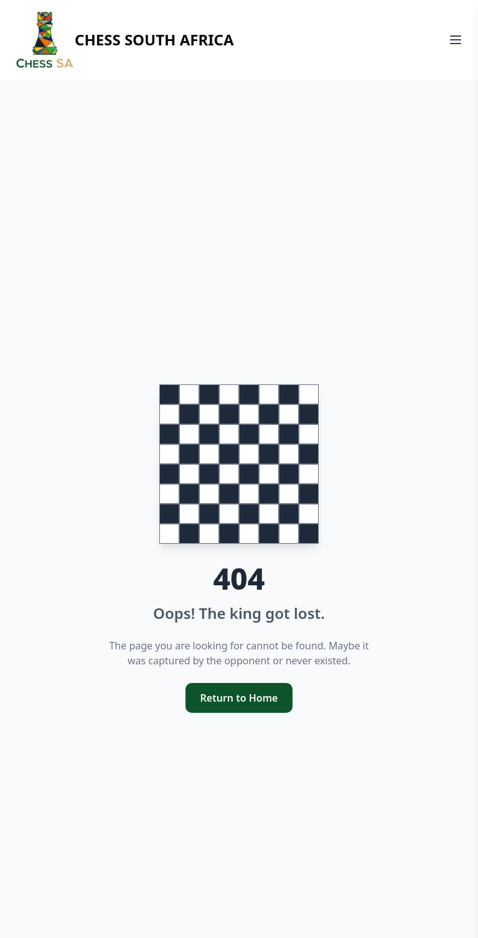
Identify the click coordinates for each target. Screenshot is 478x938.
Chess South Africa (124, 40)
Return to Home (239, 698)
